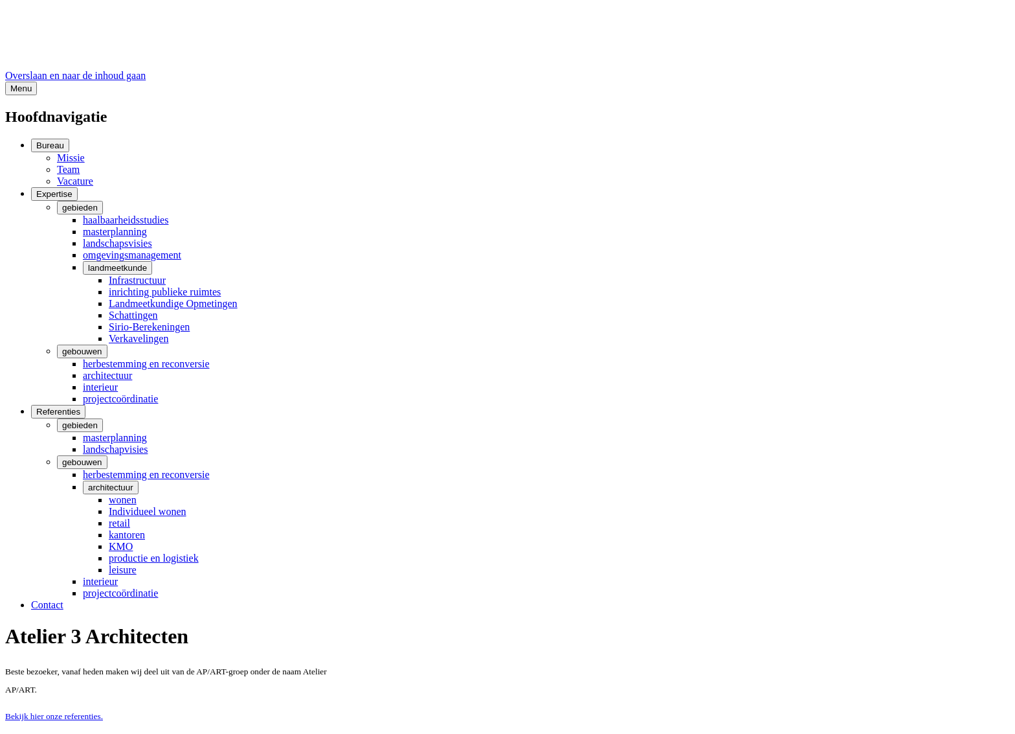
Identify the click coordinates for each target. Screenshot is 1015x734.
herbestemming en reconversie (146, 363)
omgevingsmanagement (132, 254)
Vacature (75, 181)
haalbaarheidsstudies (125, 219)
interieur (100, 387)
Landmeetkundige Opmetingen (173, 303)
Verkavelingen (138, 338)
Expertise (54, 194)
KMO (121, 546)
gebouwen (82, 351)
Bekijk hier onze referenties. (54, 716)
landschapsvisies (117, 243)
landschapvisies (115, 449)
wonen (123, 499)
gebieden (80, 207)
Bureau (50, 145)
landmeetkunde (117, 268)
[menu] (21, 88)
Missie (71, 157)
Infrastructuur (137, 280)
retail (119, 523)
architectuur (107, 375)
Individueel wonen (147, 511)
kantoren (127, 534)
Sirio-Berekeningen (149, 326)
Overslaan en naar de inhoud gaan (75, 75)
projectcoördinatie (120, 398)
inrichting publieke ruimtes (165, 291)
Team (68, 169)
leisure (123, 569)
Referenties (58, 412)
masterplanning (115, 231)
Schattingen (133, 315)
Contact (47, 604)
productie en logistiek (154, 558)
